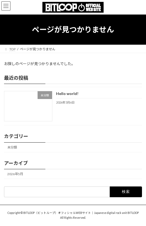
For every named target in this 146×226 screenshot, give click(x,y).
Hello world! (67, 93)
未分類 (12, 147)
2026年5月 (15, 174)
